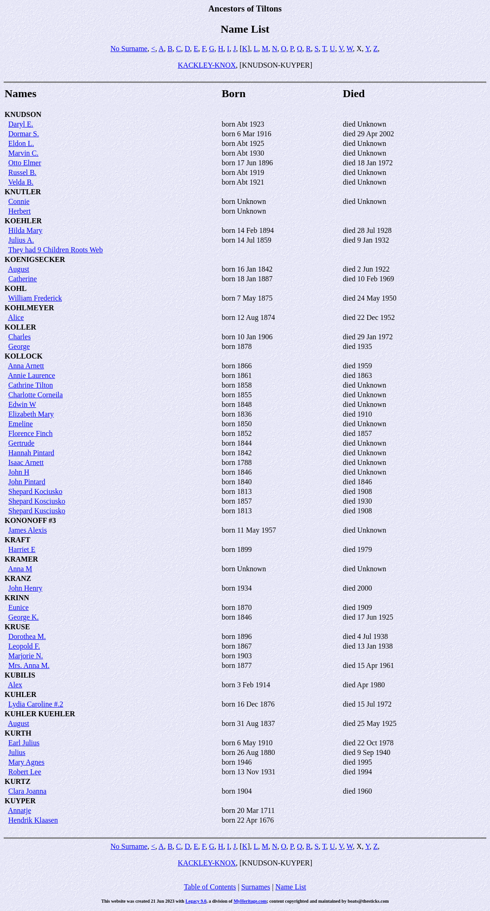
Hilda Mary (25, 230)
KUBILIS (20, 675)
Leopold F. (24, 646)
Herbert (19, 211)
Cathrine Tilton (30, 385)
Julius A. (21, 240)
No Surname (128, 48)
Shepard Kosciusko (36, 501)
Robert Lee (24, 772)
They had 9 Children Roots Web (55, 250)
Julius (16, 752)
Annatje (19, 810)
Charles (19, 337)
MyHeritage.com (250, 901)
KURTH (18, 733)
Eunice (18, 607)
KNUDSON (23, 114)
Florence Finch (30, 433)
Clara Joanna (27, 791)
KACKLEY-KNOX (207, 65)
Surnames (255, 887)
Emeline (20, 424)
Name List (290, 887)
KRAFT (17, 540)
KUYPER (20, 801)
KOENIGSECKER (35, 259)
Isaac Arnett (26, 462)
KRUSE (17, 627)
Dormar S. (23, 134)
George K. (23, 617)
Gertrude (21, 443)
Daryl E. (20, 124)
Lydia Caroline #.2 (35, 704)
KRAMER (21, 559)
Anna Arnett (26, 366)
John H (18, 472)
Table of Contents (210, 887)
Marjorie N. (25, 656)
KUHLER (20, 694)
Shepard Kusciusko (36, 511)
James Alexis (27, 530)
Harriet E (21, 549)
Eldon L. (21, 143)
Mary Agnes (26, 762)
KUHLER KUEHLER (40, 714)
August (18, 269)
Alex (15, 685)
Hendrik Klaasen (33, 820)
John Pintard (26, 482)
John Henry (25, 588)
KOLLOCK (24, 356)
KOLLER (20, 327)
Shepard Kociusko (35, 491)
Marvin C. (23, 153)
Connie (18, 201)
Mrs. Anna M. (29, 665)
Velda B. (21, 182)
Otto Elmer (24, 163)
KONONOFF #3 (30, 520)
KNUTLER (23, 192)
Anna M (20, 569)
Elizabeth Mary (31, 414)
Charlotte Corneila (35, 395)
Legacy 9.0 (195, 901)
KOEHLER (23, 221)
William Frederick (35, 298)
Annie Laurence (31, 375)
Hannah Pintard (31, 453)
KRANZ (18, 578)
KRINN (17, 598)
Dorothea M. (27, 636)
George (19, 346)
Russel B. (22, 172)
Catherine (22, 279)
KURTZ (17, 781)
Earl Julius (24, 743)
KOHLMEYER (29, 308)
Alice (16, 317)
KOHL (16, 288)
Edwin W (22, 404)
